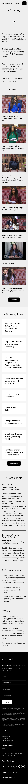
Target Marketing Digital (10, 777)
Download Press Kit (9, 773)
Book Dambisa (14, 463)
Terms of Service (9, 725)
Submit (7, 702)
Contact (18, 3)
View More (14, 299)
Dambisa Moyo (6, 3)
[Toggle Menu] (24, 3)
